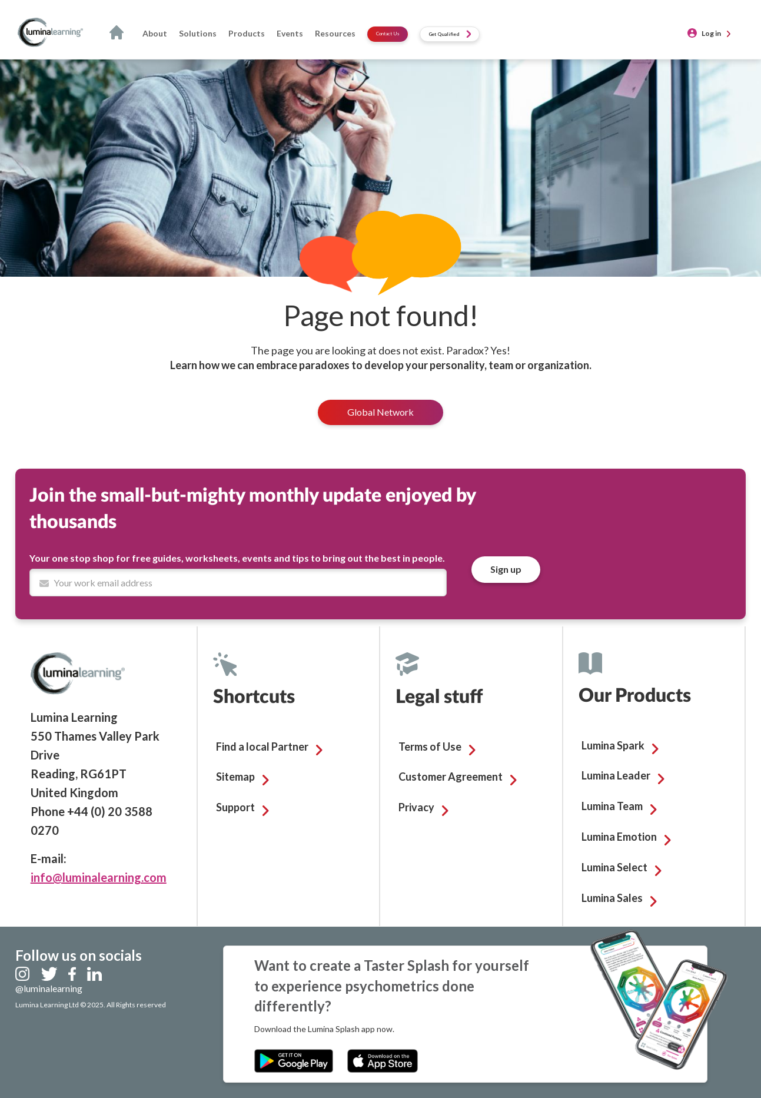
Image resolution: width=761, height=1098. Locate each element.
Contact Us (387, 34)
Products (246, 33)
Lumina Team (612, 806)
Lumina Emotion (619, 836)
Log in (711, 33)
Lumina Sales (612, 897)
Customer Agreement (450, 776)
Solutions (198, 33)
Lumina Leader (615, 775)
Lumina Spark (612, 745)
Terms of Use (429, 746)
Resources (335, 33)
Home (120, 33)
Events (290, 33)
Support (235, 807)
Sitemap (235, 776)
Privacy (416, 807)
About (154, 33)
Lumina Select (614, 867)
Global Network (380, 411)
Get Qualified (449, 34)
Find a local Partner (262, 746)
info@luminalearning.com (99, 877)
